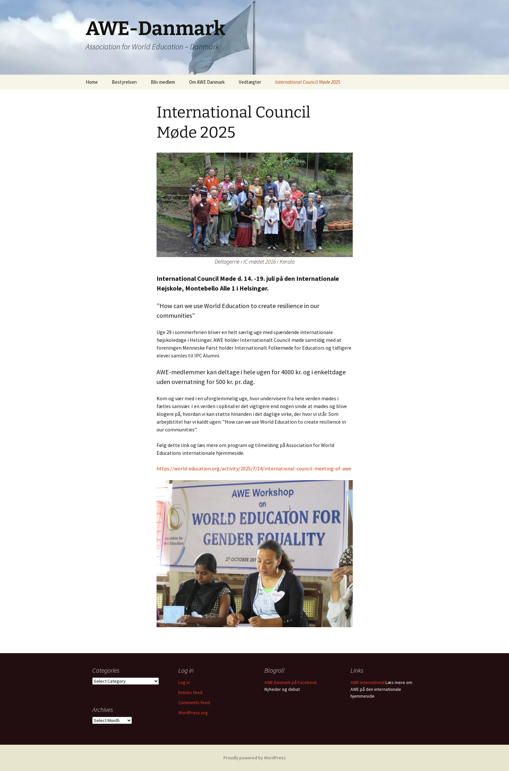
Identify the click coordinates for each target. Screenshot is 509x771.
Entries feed (190, 692)
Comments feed (194, 702)
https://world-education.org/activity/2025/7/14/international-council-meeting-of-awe (254, 468)
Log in (184, 682)
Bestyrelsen (124, 82)
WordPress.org (193, 712)
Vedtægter (250, 82)
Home (92, 82)
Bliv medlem (163, 82)
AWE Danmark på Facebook (290, 682)
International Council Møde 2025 (307, 82)
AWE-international (367, 682)
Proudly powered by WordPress (254, 758)
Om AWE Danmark (207, 82)
